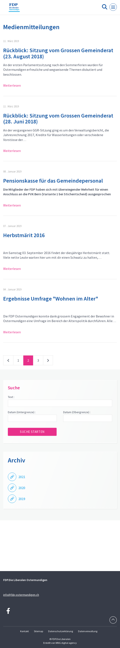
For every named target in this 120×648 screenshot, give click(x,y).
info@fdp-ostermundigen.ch (21, 595)
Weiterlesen (12, 85)
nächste (48, 361)
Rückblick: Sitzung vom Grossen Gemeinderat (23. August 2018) (58, 53)
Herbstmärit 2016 (24, 235)
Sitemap (38, 631)
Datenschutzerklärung (60, 631)
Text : (11, 397)
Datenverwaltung (87, 631)
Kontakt (24, 631)
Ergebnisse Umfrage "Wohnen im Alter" (50, 298)
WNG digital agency (66, 642)
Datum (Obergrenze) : (77, 412)
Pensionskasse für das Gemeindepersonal (53, 180)
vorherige (8, 361)
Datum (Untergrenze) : (22, 412)
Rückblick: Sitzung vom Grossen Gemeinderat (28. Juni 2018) (58, 118)
